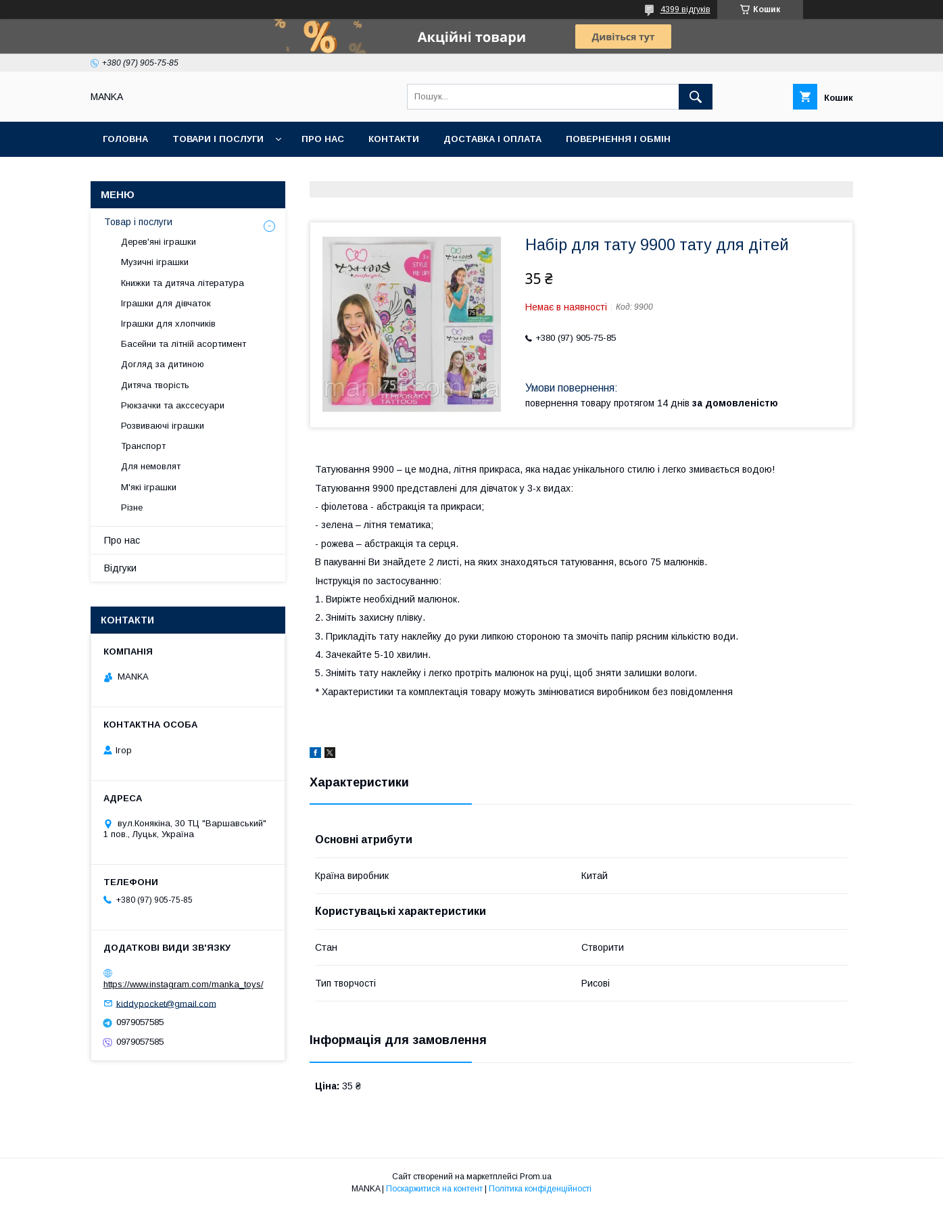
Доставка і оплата (492, 139)
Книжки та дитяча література (182, 283)
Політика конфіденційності (540, 1188)
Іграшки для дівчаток (166, 303)
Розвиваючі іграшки (162, 426)
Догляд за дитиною (162, 364)
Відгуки (120, 568)
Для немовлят (150, 466)
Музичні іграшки (155, 262)
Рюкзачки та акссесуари (172, 405)
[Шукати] (695, 97)
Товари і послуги (218, 139)
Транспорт (143, 446)
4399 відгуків (685, 9)
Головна (125, 139)
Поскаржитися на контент (434, 1188)
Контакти (393, 139)
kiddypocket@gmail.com (166, 1003)
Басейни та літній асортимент (183, 344)
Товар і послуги (138, 221)
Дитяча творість (155, 385)
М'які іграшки (148, 487)
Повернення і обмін (618, 139)
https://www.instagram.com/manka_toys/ (183, 984)
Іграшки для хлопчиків (168, 323)
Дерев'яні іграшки (158, 242)
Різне (132, 507)
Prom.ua (536, 1176)
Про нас (322, 139)
